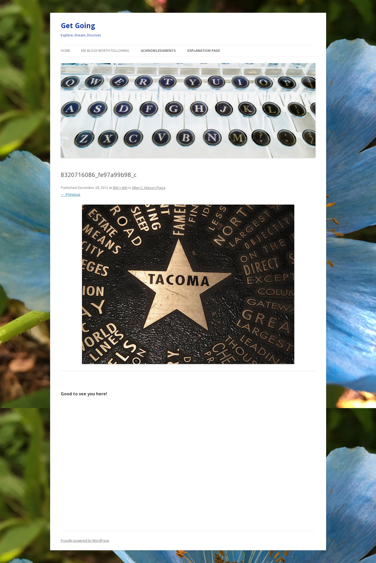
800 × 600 (120, 187)
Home (65, 50)
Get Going (78, 25)
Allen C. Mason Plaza (148, 187)
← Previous (70, 194)
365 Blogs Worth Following (105, 50)
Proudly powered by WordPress (85, 540)
